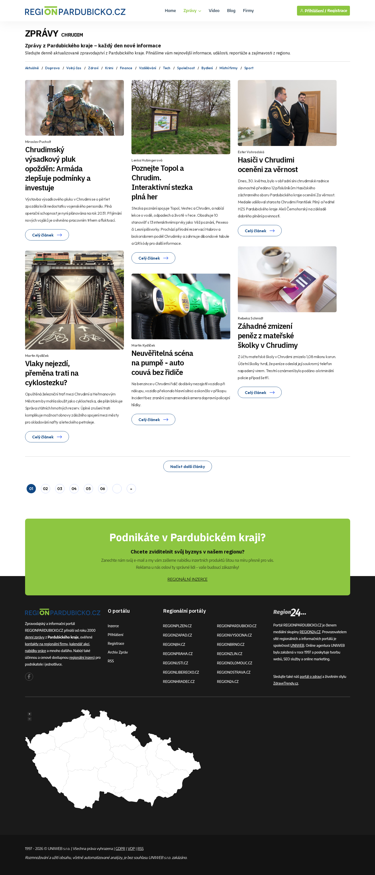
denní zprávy (35, 637)
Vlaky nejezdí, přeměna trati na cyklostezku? (52, 372)
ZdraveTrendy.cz (285, 683)
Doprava (52, 68)
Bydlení (207, 68)
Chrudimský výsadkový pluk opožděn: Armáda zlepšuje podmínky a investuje (58, 168)
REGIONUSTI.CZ (175, 663)
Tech (166, 68)
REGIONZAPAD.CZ (177, 635)
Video (214, 10)
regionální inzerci (82, 657)
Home (170, 10)
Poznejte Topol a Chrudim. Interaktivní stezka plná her (162, 182)
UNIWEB (297, 645)
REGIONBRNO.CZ (231, 644)
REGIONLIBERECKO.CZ (181, 672)
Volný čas (73, 68)
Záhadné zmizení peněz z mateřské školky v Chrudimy (268, 335)
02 (45, 488)
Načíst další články (187, 466)
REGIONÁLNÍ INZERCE (188, 579)
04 (74, 488)
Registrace (337, 11)
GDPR (120, 848)
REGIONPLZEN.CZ (177, 626)
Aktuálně (32, 68)
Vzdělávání (147, 68)
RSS (111, 661)
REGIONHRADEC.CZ (179, 681)
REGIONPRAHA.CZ (178, 654)
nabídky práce (35, 651)
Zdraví (93, 68)
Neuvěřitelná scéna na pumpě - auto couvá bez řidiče (162, 362)
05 (88, 488)
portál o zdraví (311, 676)
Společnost (186, 68)
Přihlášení (115, 634)
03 (59, 488)
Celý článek (47, 234)
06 (102, 488)
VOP (131, 848)
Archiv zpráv (118, 652)
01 (31, 488)
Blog (231, 10)
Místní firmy (228, 68)
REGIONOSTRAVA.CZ (233, 672)
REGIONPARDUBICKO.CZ (237, 626)
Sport (248, 68)
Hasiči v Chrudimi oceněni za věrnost (268, 164)
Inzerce (113, 626)
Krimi (109, 68)
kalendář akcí (79, 644)
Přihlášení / (313, 11)
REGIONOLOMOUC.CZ (234, 663)
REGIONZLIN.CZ (229, 654)
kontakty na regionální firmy (46, 644)
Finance (126, 68)
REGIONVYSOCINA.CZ (234, 635)
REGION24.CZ (228, 681)
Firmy (248, 10)
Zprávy (192, 10)
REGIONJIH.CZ (174, 644)
